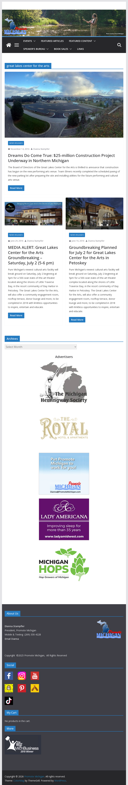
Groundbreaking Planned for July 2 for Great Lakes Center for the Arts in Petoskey (93, 255)
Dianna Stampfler (41, 149)
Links (80, 48)
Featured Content (80, 41)
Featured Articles (52, 41)
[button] (34, 41)
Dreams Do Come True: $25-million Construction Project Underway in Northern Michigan (61, 158)
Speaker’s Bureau (34, 48)
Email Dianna (12, 638)
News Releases (16, 143)
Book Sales (61, 48)
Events (27, 41)
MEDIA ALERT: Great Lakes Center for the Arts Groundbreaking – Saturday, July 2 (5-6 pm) (33, 255)
